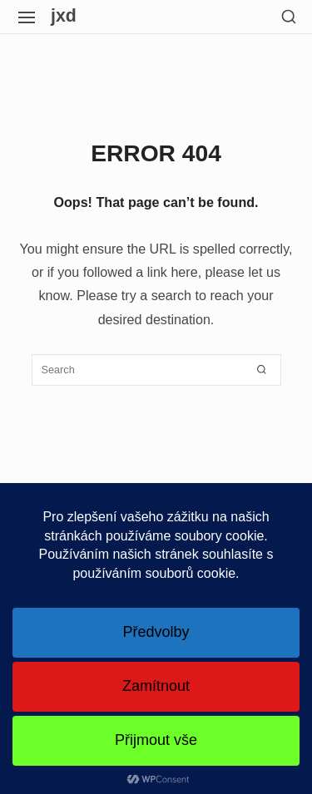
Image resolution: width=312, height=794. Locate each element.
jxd (64, 16)
